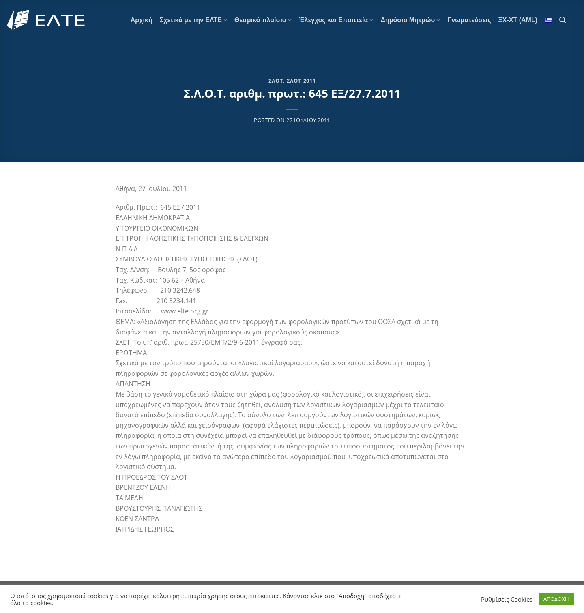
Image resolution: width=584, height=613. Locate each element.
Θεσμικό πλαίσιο (263, 20)
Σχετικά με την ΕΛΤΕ (193, 20)
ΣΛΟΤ (275, 80)
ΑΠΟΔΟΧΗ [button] (556, 598)
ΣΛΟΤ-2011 (301, 80)
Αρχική (141, 20)
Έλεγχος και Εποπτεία (336, 20)
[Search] (562, 20)
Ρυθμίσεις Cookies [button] (506, 599)
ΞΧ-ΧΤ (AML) (518, 20)
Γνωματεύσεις (469, 20)
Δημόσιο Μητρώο (410, 20)
